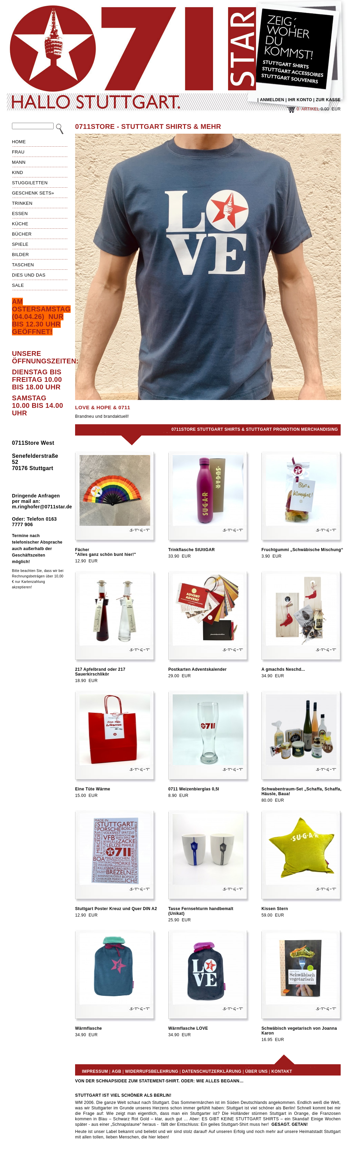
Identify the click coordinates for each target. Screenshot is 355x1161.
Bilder (20, 254)
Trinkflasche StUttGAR (191, 549)
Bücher (22, 234)
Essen (20, 213)
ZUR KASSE (328, 99)
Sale (18, 285)
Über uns (256, 1071)
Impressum (95, 1071)
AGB (116, 1071)
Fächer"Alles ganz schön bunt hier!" (105, 552)
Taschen (23, 264)
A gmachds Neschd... (283, 669)
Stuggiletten (29, 182)
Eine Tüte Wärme (92, 789)
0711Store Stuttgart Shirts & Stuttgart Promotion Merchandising (254, 429)
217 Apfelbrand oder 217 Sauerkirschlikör (100, 672)
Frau (18, 152)
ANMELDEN (272, 99)
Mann (19, 162)
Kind (17, 172)
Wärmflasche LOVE (188, 1028)
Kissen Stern (274, 908)
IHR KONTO (300, 99)
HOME (19, 141)
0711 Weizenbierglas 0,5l (193, 789)
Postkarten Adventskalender (197, 669)
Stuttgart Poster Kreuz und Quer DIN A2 (116, 908)
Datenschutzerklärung (211, 1071)
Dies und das (28, 275)
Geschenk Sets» (33, 193)
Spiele (20, 244)
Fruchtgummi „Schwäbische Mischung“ (302, 549)
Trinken (22, 203)
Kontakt (281, 1071)
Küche (20, 223)
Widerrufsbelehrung (151, 1071)
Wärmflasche (88, 1028)
